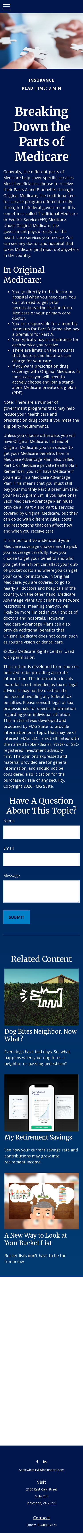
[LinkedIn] (45, 1462)
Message (11, 875)
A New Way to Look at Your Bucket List (35, 1239)
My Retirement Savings (38, 1137)
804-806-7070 (47, 1525)
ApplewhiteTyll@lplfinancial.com (41, 1470)
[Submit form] (16, 917)
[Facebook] (37, 1462)
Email (8, 848)
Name (9, 820)
